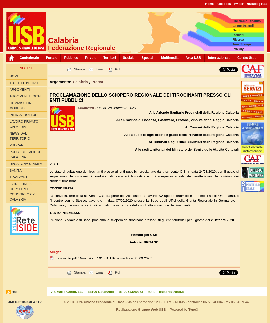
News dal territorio (20, 135)
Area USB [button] (193, 58)
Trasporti (19, 177)
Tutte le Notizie (24, 83)
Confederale (29, 58)
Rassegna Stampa (26, 164)
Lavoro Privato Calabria (24, 124)
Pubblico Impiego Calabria (26, 154)
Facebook (224, 4)
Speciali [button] (148, 58)
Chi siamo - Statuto (247, 21)
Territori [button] (109, 58)
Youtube (252, 4)
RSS (264, 4)
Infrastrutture (25, 115)
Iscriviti (238, 35)
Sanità (16, 170)
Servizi (238, 30)
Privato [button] (90, 58)
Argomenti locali (26, 96)
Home (209, 4)
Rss (15, 292)
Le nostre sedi (243, 26)
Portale (51, 58)
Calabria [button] (81, 82)
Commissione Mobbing (22, 105)
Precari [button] (97, 82)
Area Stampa (242, 44)
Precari (17, 145)
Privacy (238, 49)
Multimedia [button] (170, 58)
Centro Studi (247, 58)
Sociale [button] (129, 58)
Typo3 (193, 309)
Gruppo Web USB (152, 309)
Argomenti (20, 90)
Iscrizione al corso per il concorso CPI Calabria (23, 191)
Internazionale (219, 58)
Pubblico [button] (71, 58)
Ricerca (238, 40)
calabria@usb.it (171, 292)
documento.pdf (66, 258)
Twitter (239, 4)
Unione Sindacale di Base (104, 302)
